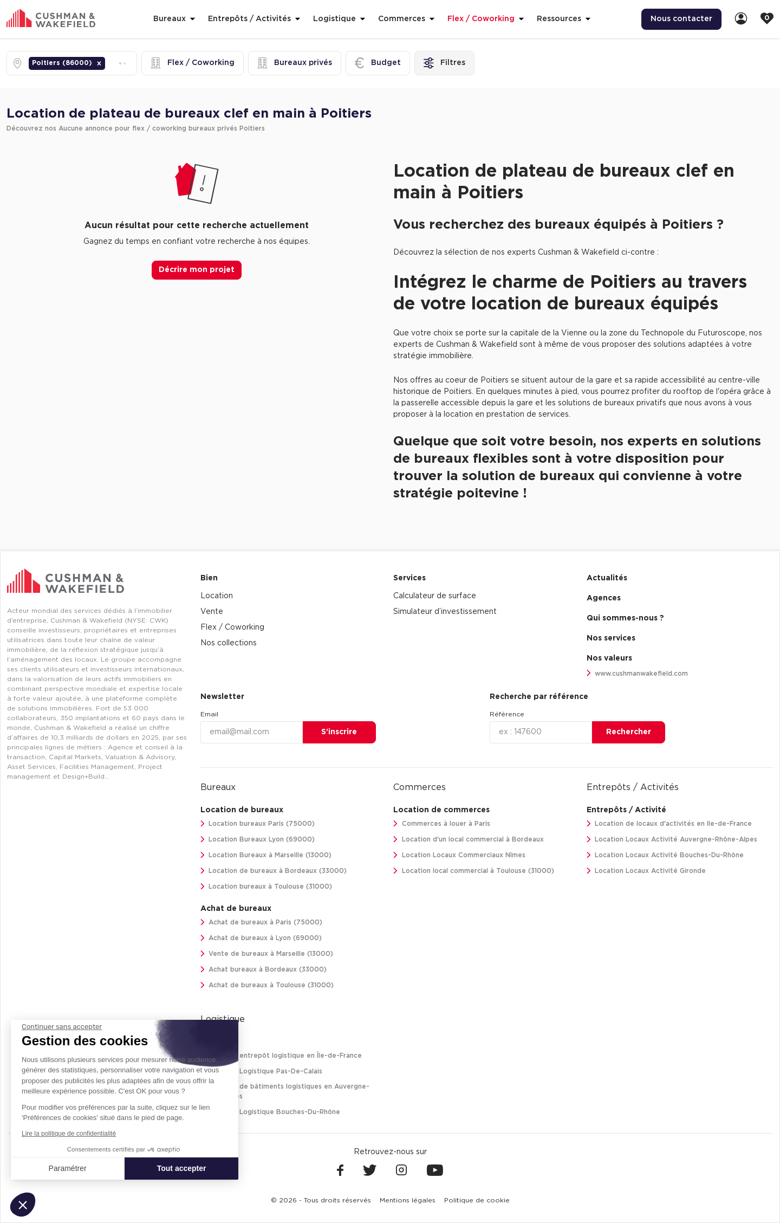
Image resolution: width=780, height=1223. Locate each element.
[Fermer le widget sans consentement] (61, 1026)
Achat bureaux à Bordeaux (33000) (263, 969)
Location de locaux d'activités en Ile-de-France (669, 823)
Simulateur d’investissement (445, 612)
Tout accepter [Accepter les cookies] (181, 1168)
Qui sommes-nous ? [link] (625, 618)
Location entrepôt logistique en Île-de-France (281, 1055)
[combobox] (108, 63)
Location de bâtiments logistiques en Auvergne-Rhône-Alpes (285, 1091)
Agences (604, 598)
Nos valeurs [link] (609, 658)
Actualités (607, 578)
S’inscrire (339, 732)
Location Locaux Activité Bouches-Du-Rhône (665, 855)
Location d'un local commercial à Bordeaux (468, 839)
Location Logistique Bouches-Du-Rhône (270, 1112)
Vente (211, 612)
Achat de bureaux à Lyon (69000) (261, 938)
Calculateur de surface (434, 596)
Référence (507, 714)
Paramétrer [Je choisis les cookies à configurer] (68, 1168)
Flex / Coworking (232, 627)
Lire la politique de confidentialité (69, 1133)
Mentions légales (407, 1200)
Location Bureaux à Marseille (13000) (266, 855)
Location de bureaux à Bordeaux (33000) (273, 871)
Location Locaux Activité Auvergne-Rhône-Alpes (672, 839)
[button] (99, 63)
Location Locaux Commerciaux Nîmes (459, 855)
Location (216, 596)
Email (209, 714)
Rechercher (628, 732)
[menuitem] (681, 19)
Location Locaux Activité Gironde (646, 871)
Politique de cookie (477, 1200)
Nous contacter (681, 19)
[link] (741, 19)
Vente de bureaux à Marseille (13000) (267, 953)
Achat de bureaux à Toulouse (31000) (267, 985)
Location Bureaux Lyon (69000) (257, 839)
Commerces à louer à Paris (441, 823)
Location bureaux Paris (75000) (257, 823)
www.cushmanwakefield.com (637, 673)
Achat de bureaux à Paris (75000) (261, 922)
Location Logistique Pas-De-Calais (261, 1071)
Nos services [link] (611, 638)
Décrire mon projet (197, 270)
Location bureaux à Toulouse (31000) (266, 886)
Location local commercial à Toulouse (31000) (473, 871)
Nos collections (228, 643)
